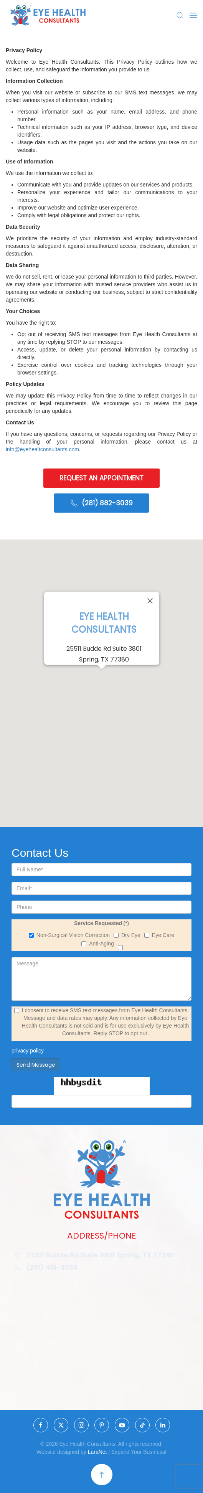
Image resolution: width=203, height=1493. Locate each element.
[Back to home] (48, 15)
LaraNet (99, 1452)
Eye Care (159, 935)
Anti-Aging (97, 943)
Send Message (36, 1065)
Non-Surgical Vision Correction (69, 935)
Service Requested (101, 923)
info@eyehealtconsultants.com (42, 449)
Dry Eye (127, 935)
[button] (180, 15)
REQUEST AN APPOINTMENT (101, 477)
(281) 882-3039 (101, 503)
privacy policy (28, 1051)
